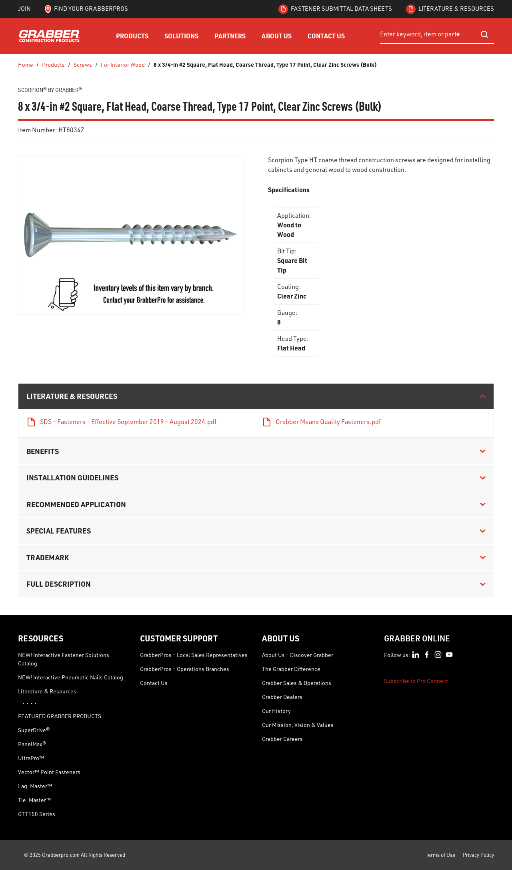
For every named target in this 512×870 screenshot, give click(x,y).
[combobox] (437, 34)
